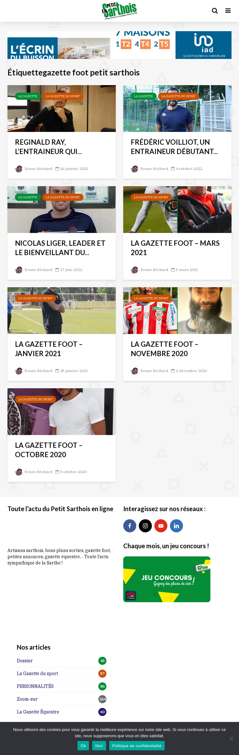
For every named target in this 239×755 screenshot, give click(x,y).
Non (99, 745)
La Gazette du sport (63, 96)
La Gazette (27, 96)
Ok (83, 745)
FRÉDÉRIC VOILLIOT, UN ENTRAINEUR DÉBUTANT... (174, 147)
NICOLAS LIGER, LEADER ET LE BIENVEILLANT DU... (60, 248)
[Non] (231, 738)
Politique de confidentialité (137, 745)
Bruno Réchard (33, 168)
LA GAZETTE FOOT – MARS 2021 (175, 248)
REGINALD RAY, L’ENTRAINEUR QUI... (48, 147)
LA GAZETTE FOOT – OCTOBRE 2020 (49, 450)
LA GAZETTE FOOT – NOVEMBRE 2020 (165, 349)
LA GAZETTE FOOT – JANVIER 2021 (49, 349)
